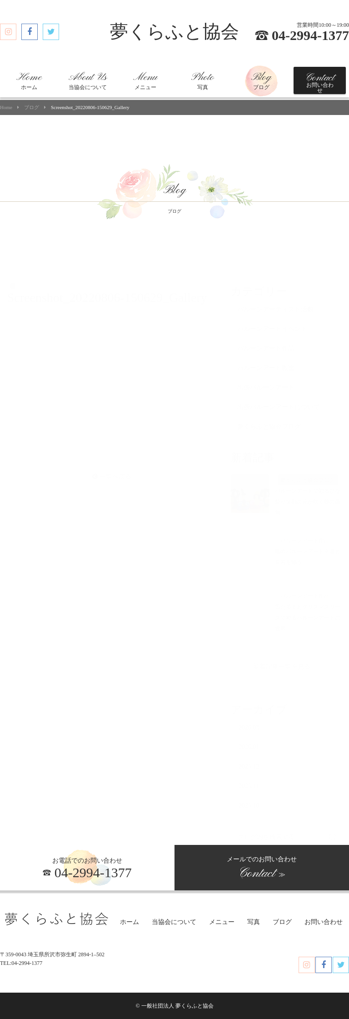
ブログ (261, 80)
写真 (202, 80)
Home (6, 107)
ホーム (29, 80)
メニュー (145, 80)
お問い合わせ (319, 82)
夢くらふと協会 (174, 31)
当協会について (88, 80)
